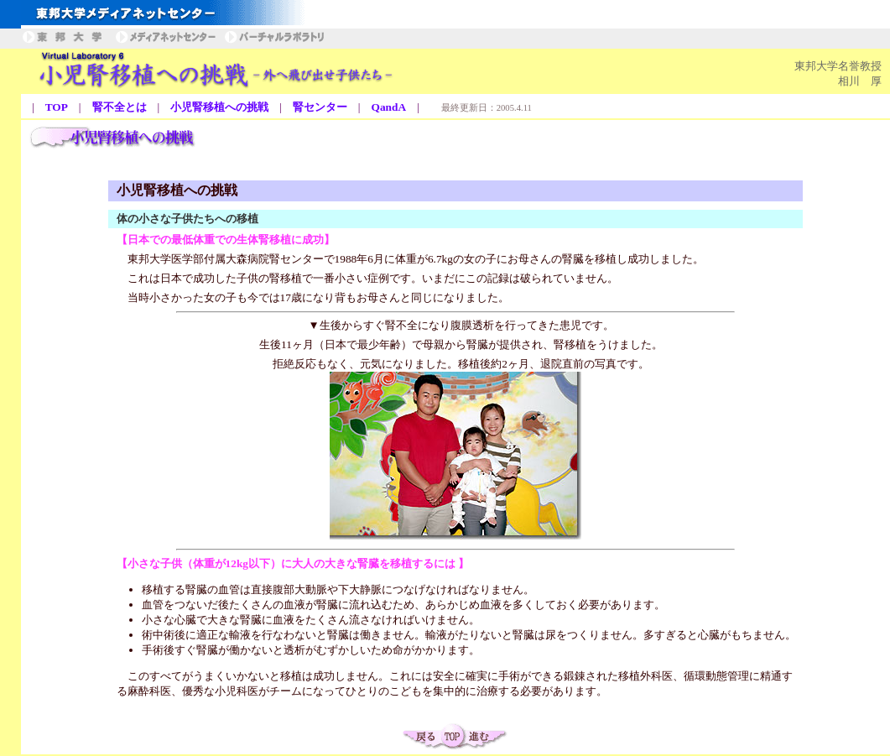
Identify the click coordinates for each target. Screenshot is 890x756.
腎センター (320, 107)
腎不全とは (119, 107)
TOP (56, 107)
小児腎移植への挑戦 (219, 107)
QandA (389, 107)
